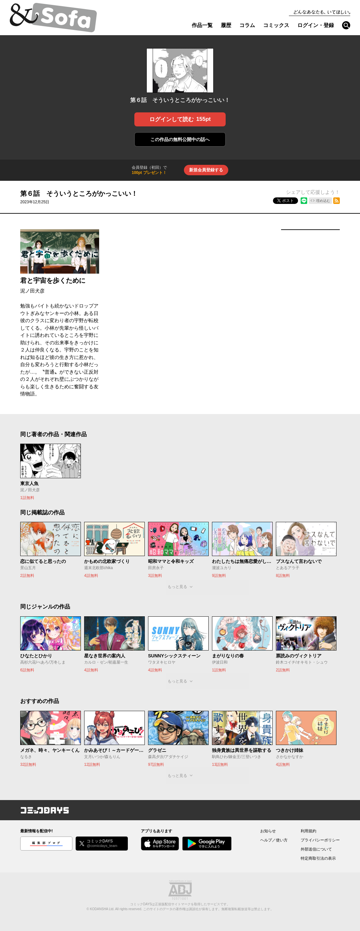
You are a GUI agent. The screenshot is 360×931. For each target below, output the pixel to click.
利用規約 (308, 831)
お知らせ (268, 831)
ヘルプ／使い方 (274, 840)
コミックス (276, 25)
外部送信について (316, 849)
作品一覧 (202, 25)
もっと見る (177, 586)
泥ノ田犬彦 (32, 291)
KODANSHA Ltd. (102, 909)
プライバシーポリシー (320, 840)
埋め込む (323, 201)
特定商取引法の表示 (318, 858)
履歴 (226, 25)
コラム (247, 25)
